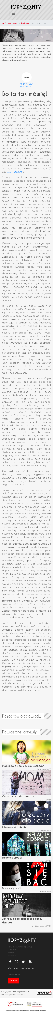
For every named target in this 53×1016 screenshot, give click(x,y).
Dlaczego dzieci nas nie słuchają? (23, 766)
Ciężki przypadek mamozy (18, 796)
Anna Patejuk (26, 84)
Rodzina (25, 23)
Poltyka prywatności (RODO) (20, 947)
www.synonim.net (15, 171)
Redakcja (12, 956)
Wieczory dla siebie (14, 827)
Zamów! (13, 981)
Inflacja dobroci (12, 857)
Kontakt (11, 953)
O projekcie (12, 950)
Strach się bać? (11, 888)
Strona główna (10, 23)
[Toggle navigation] (13, 13)
